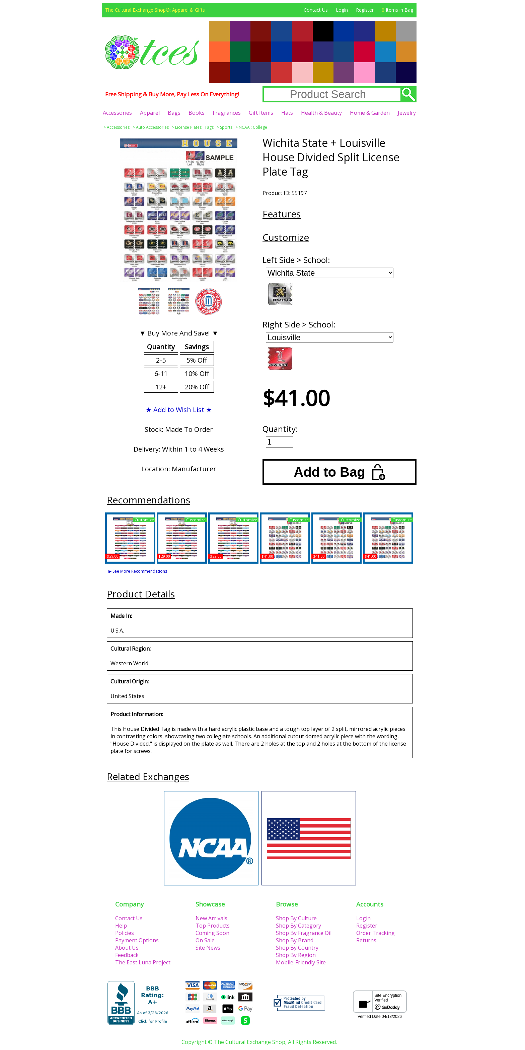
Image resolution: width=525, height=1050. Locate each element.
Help (121, 925)
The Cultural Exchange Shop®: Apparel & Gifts (155, 10)
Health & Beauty (321, 112)
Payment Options (137, 940)
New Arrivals (211, 918)
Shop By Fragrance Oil (303, 933)
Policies (124, 933)
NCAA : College (253, 127)
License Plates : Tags (194, 127)
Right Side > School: (298, 324)
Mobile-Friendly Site (301, 962)
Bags (174, 112)
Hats (287, 112)
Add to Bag (339, 472)
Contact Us (316, 10)
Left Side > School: (296, 259)
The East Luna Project (142, 962)
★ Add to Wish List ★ (179, 409)
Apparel (150, 112)
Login (342, 10)
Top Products (213, 925)
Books (197, 112)
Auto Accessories (152, 127)
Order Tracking (375, 933)
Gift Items (261, 112)
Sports (226, 127)
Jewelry (407, 112)
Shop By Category (298, 925)
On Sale (205, 940)
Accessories (117, 112)
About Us (127, 947)
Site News (208, 947)
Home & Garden (370, 112)
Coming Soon (212, 933)
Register (365, 10)
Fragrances (227, 112)
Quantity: (280, 428)
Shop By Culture (296, 918)
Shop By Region (296, 955)
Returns (366, 940)
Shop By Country (297, 947)
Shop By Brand (294, 940)
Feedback (127, 955)
